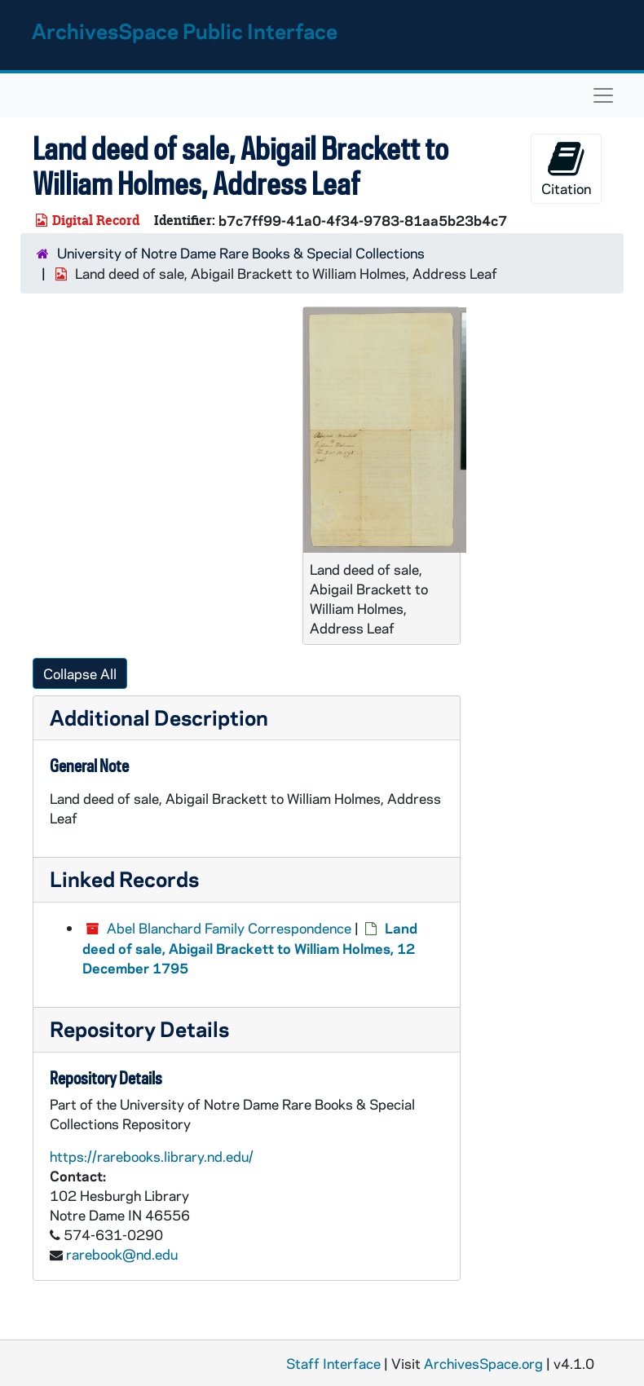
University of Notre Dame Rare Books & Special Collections (241, 253)
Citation (566, 168)
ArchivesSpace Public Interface (184, 30)
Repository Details (139, 1028)
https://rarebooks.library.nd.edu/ (152, 1156)
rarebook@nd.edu (122, 1254)
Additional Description (159, 717)
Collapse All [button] (80, 673)
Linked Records (124, 878)
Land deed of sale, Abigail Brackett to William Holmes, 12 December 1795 (249, 948)
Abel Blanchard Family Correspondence (229, 928)
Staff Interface (333, 1363)
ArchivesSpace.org (483, 1363)
